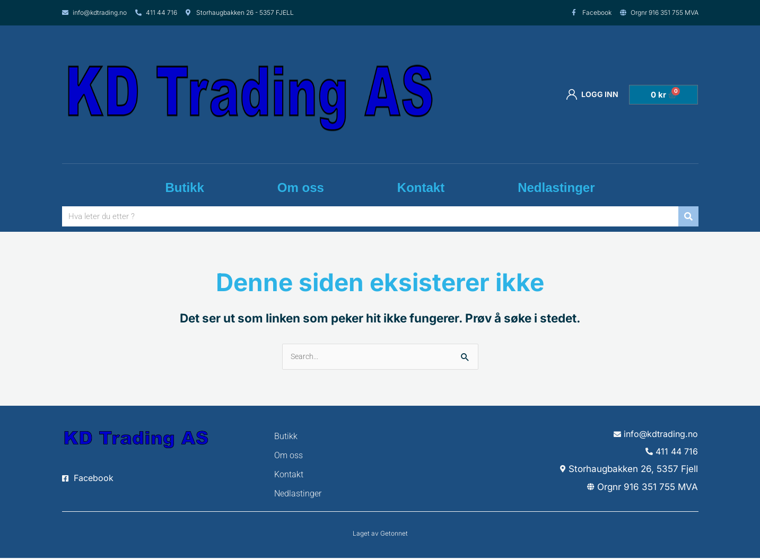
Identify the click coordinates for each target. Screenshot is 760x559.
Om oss (300, 187)
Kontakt (420, 187)
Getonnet (394, 534)
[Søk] (688, 216)
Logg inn (592, 94)
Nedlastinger (556, 187)
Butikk (184, 187)
